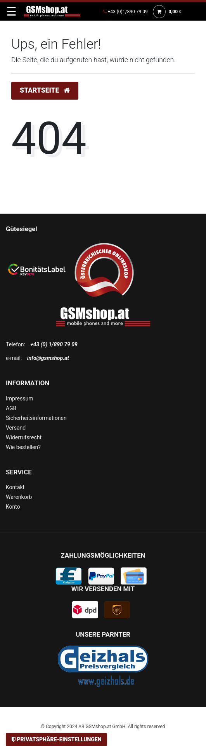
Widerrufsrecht (24, 437)
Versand (16, 428)
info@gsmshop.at (48, 358)
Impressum (19, 398)
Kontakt (15, 487)
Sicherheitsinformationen (36, 418)
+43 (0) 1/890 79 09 (53, 344)
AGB (11, 408)
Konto (13, 507)
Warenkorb (19, 497)
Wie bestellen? (23, 447)
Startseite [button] (45, 90)
